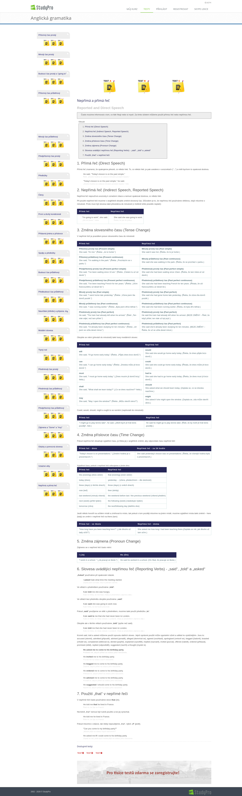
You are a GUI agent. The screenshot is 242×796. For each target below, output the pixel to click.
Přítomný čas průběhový (49, 93)
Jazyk (209, 2)
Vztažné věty (44, 466)
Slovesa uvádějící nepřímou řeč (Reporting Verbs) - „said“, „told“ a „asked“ (118, 150)
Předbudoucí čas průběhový (50, 292)
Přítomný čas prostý (47, 35)
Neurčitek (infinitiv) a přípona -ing (53, 311)
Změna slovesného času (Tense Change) (103, 136)
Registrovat (180, 9)
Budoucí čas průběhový (48, 272)
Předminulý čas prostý (48, 369)
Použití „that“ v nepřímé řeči (97, 155)
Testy (146, 9)
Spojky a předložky (46, 253)
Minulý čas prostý (46, 54)
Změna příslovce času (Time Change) (101, 141)
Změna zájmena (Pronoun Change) (100, 145)
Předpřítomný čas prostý (49, 156)
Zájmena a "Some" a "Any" (50, 427)
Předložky (42, 175)
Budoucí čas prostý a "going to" (52, 74)
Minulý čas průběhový (48, 137)
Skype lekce (201, 9)
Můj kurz (131, 9)
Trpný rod (42, 350)
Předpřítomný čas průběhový (51, 408)
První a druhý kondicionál (49, 214)
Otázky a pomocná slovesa (50, 447)
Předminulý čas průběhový (50, 388)
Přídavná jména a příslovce (50, 233)
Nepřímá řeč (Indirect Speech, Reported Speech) (107, 131)
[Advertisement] (144, 52)
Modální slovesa (45, 330)
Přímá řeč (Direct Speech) (96, 127)
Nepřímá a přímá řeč (47, 485)
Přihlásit (161, 9)
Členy (41, 195)
